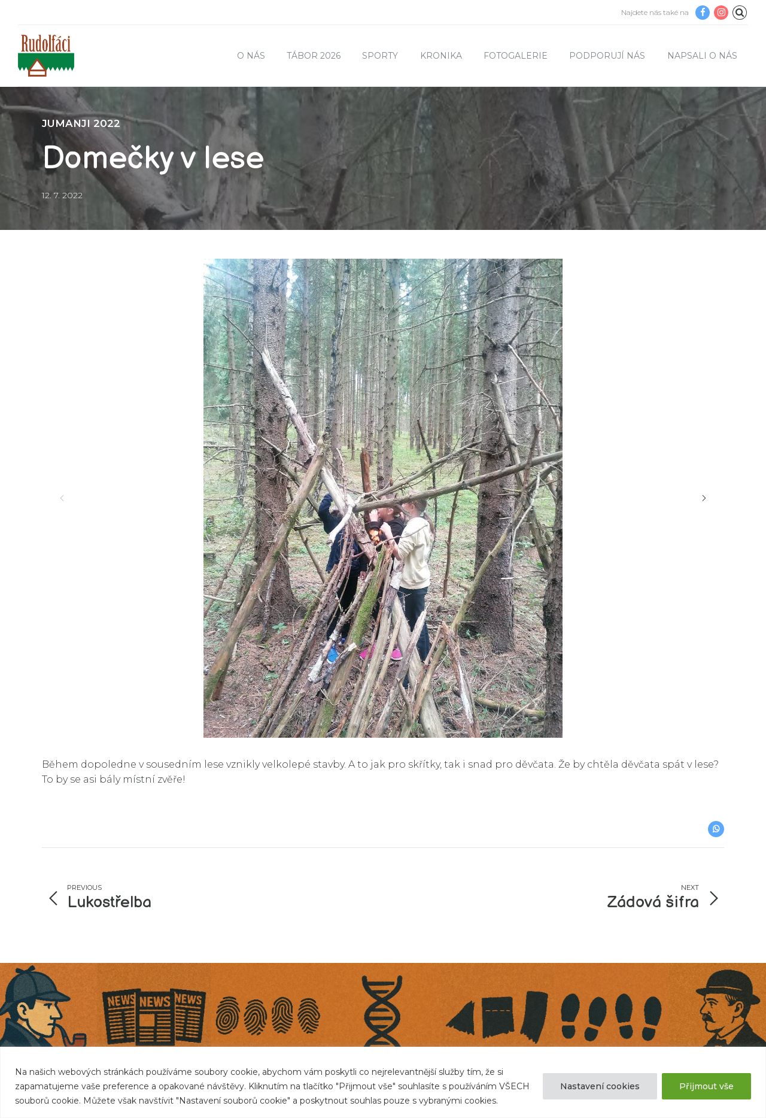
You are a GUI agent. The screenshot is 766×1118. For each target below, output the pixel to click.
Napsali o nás (702, 55)
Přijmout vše (706, 1086)
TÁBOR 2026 (314, 55)
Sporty (380, 55)
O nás (251, 55)
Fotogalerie (516, 55)
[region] (383, 1082)
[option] (383, 498)
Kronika (441, 55)
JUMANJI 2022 (81, 123)
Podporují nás (607, 55)
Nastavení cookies (600, 1086)
